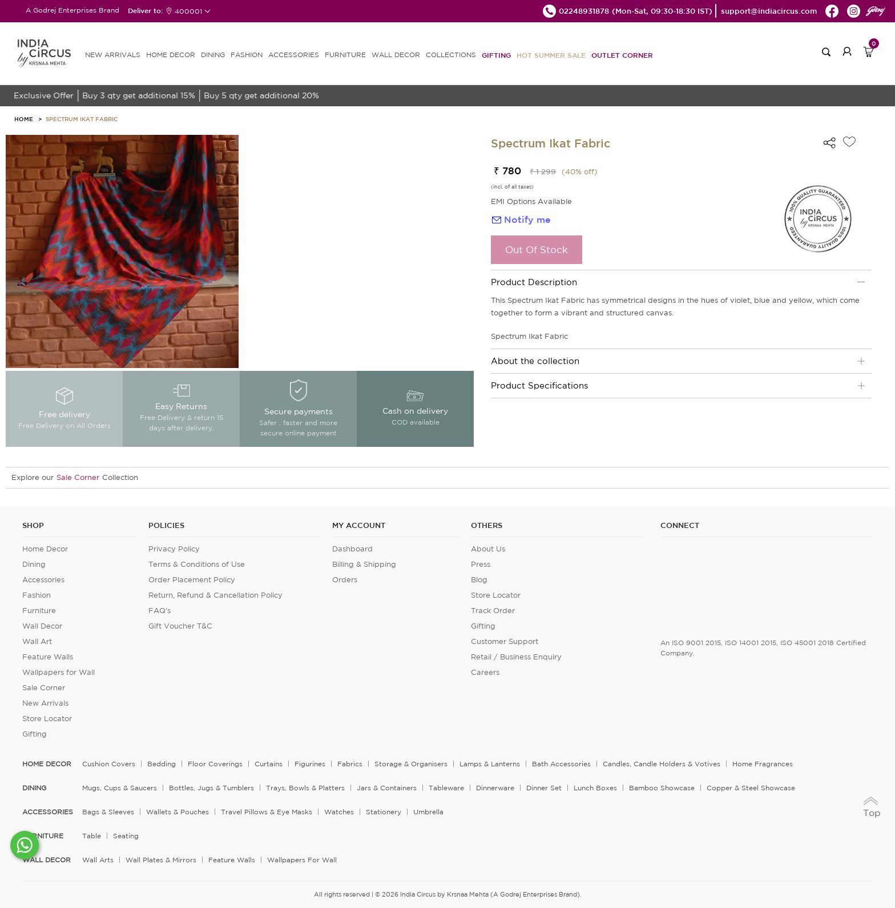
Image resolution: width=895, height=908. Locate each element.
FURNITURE (345, 54)
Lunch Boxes (595, 788)
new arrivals (112, 54)
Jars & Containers (387, 788)
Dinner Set (544, 788)
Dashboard (352, 549)
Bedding (161, 764)
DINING (213, 54)
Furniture (39, 610)
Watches (339, 812)
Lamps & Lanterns (489, 764)
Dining (34, 564)
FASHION (247, 54)
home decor (46, 764)
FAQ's (159, 610)
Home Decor (45, 549)
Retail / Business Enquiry (516, 657)
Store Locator (47, 718)
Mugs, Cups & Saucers (119, 788)
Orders (344, 579)
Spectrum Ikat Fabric (82, 118)
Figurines (310, 764)
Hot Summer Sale (551, 55)
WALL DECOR (396, 54)
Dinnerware (495, 788)
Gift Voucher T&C (180, 626)
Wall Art (37, 641)
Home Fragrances (762, 764)
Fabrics (349, 764)
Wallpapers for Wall (58, 672)
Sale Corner (78, 477)
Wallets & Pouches (177, 812)
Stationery (383, 812)
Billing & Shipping (364, 564)
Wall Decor (42, 626)
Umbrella (428, 812)
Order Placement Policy (191, 579)
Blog (479, 579)
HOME (23, 118)
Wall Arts (98, 860)
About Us (488, 549)
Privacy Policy (174, 549)
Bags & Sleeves (108, 812)
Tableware (446, 788)
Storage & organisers (411, 764)
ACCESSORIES (293, 54)
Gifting (496, 55)
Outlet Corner (622, 55)
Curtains (269, 764)
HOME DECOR (170, 54)
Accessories (43, 579)
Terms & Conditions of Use (196, 564)
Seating (126, 836)
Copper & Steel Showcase (751, 788)
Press (480, 564)
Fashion (36, 595)
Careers (485, 672)
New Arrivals (45, 703)
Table (91, 836)
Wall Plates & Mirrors (161, 860)
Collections (451, 54)
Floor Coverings (215, 764)
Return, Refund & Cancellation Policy (215, 595)
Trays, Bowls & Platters (305, 788)
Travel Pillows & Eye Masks (266, 812)
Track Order (493, 610)
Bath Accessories (561, 764)
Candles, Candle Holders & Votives (661, 764)
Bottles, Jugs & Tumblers (211, 788)
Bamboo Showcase (662, 788)
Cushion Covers (108, 764)
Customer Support (504, 641)
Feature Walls (47, 657)
